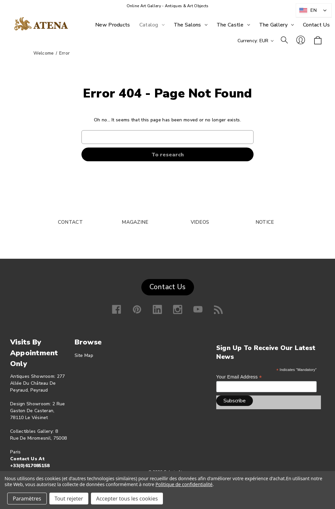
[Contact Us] (316, 24)
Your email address (239, 377)
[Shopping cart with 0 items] (318, 40)
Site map (84, 355)
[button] (167, 285)
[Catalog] (152, 24)
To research (284, 40)
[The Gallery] (276, 24)
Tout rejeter (69, 498)
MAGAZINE (135, 222)
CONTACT (70, 222)
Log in (301, 40)
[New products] (113, 24)
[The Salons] (190, 24)
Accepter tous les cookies (127, 498)
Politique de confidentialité (184, 484)
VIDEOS (200, 222)
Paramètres (27, 498)
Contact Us (168, 286)
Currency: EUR (255, 41)
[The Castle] (233, 24)
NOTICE (265, 222)
